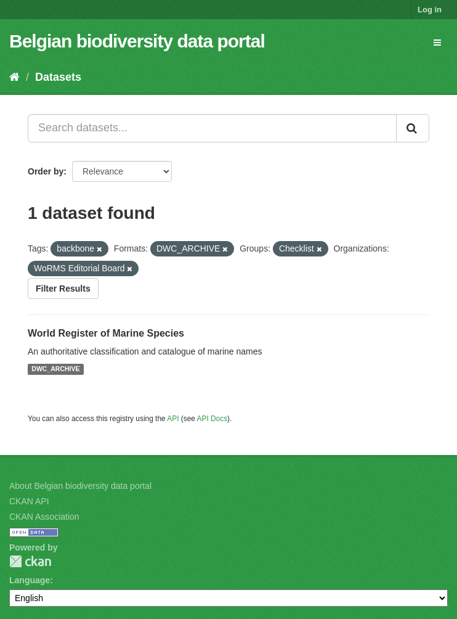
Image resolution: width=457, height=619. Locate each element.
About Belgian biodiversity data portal (80, 486)
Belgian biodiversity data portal (137, 41)
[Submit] (412, 128)
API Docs (212, 418)
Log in (430, 9)
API (173, 418)
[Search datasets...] (212, 128)
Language (29, 580)
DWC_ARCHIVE (55, 369)
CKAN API (29, 501)
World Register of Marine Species (106, 333)
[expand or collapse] (437, 42)
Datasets (58, 77)
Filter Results (63, 288)
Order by (45, 171)
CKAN (30, 561)
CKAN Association (44, 517)
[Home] (14, 77)
